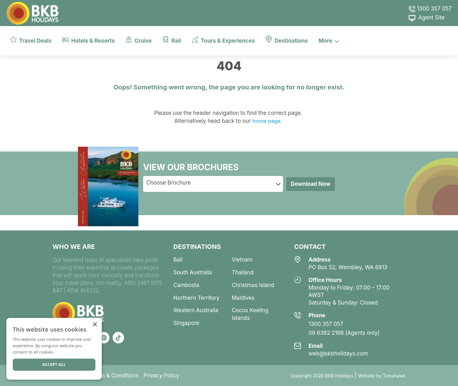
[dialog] (54, 349)
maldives (243, 298)
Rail (172, 40)
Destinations (287, 39)
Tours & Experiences (223, 40)
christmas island (253, 285)
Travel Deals (31, 40)
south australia (192, 272)
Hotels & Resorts (88, 40)
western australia (196, 310)
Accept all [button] (54, 364)
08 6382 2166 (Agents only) (344, 333)
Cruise (139, 40)
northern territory (196, 298)
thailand (243, 272)
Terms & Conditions (114, 375)
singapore (186, 323)
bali (178, 259)
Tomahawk (394, 375)
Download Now (310, 184)
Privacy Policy (161, 375)
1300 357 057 (430, 8)
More (329, 40)
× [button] (94, 324)
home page (266, 121)
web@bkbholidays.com (338, 353)
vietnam (242, 259)
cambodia (186, 285)
